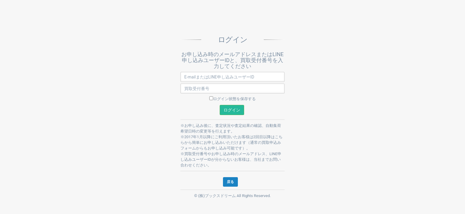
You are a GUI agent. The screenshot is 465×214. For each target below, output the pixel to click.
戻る (230, 182)
